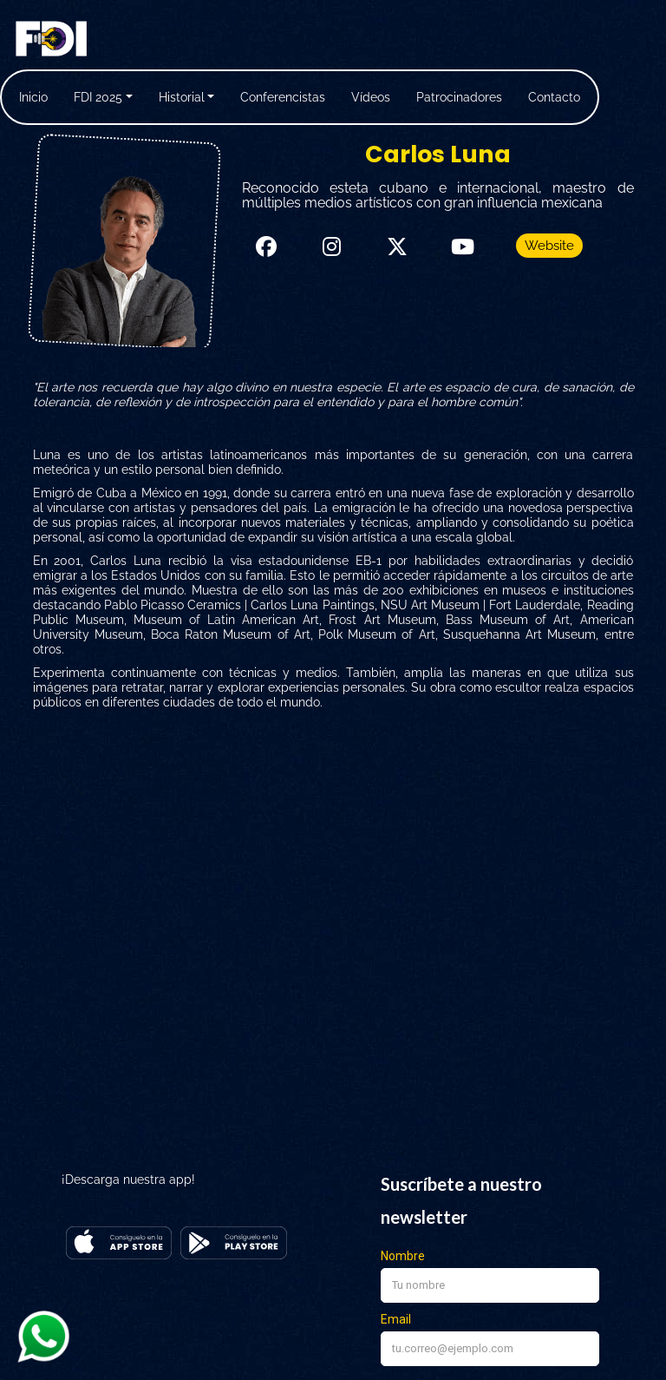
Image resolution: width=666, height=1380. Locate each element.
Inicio (33, 97)
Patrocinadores (459, 97)
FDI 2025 (98, 97)
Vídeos (370, 97)
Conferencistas (282, 97)
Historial (182, 97)
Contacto (554, 97)
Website (549, 245)
